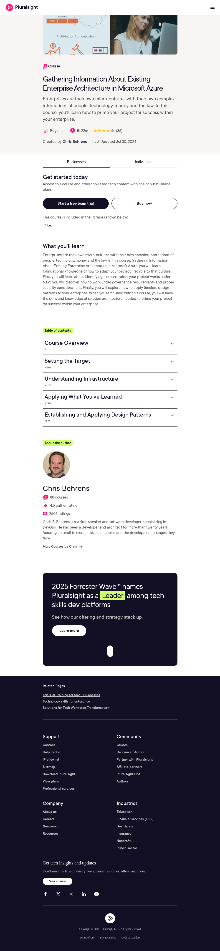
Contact (49, 745)
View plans (51, 781)
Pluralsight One (128, 774)
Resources (50, 833)
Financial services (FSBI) (135, 819)
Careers (48, 819)
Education (124, 812)
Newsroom (50, 826)
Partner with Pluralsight (135, 759)
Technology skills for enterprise (66, 701)
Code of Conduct (130, 937)
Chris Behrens (75, 141)
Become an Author (130, 752)
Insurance (124, 833)
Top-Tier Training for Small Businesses (71, 695)
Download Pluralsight (59, 774)
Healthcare (125, 826)
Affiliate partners (129, 767)
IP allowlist (51, 759)
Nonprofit (124, 841)
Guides (122, 745)
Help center (52, 752)
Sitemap (49, 767)
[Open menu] (212, 7)
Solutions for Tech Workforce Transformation (76, 708)
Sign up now (57, 881)
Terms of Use (87, 937)
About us (50, 812)
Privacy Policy (108, 937)
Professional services (59, 788)
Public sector (127, 848)
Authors (123, 781)
